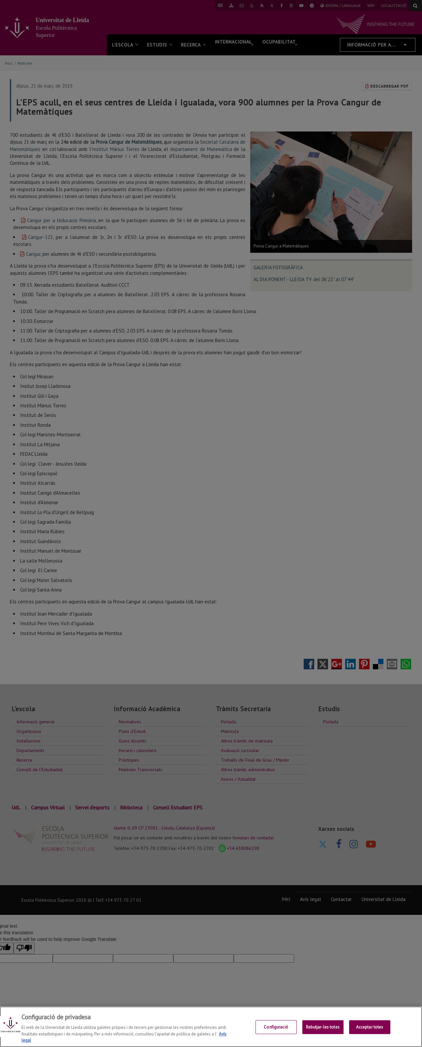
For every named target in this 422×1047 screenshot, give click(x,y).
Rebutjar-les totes (322, 1030)
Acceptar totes (369, 1030)
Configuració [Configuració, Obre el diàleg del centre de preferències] (276, 1030)
